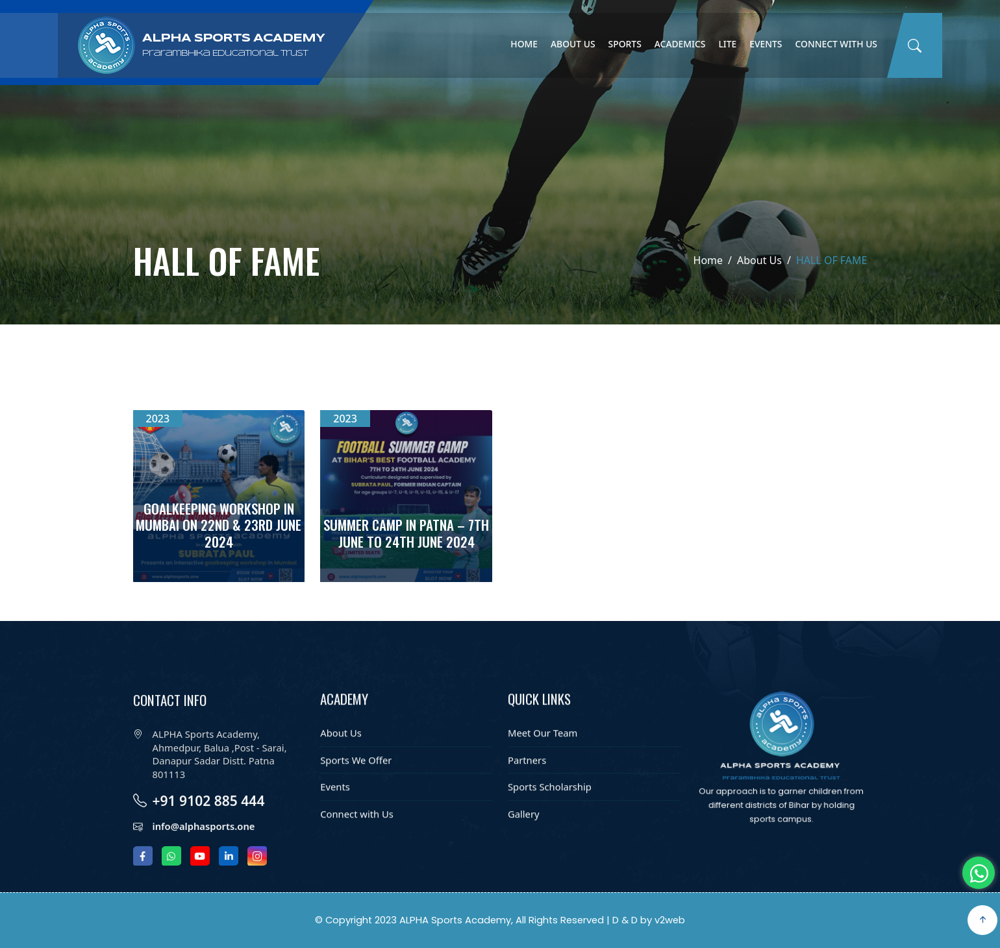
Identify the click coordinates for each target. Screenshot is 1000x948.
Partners (527, 781)
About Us (573, 44)
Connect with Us (836, 44)
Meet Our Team (542, 755)
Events (765, 44)
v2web (670, 920)
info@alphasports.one (204, 854)
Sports (625, 44)
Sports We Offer (356, 781)
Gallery (524, 836)
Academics (680, 44)
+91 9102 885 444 (209, 829)
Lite (727, 44)
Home (524, 44)
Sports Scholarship (550, 809)
